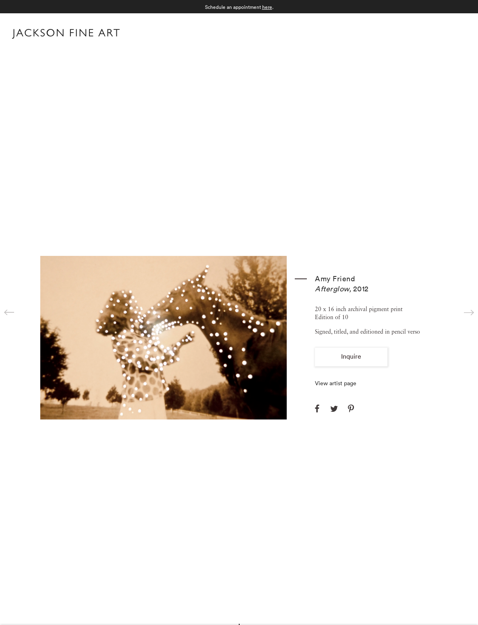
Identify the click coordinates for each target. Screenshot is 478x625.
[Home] (66, 35)
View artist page (335, 383)
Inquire (351, 356)
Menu (458, 33)
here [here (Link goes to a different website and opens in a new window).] (267, 7)
